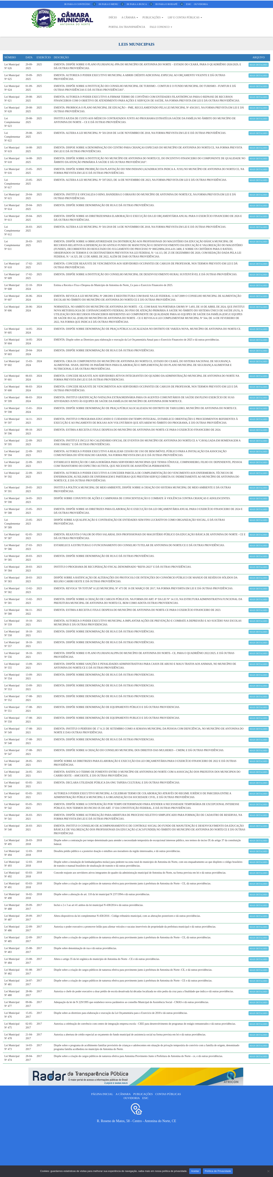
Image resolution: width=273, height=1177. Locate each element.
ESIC (145, 1098)
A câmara (123, 1094)
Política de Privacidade (218, 1171)
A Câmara (130, 17)
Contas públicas (168, 1094)
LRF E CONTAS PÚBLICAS (185, 17)
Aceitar (195, 1171)
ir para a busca (140, 4)
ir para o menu (111, 4)
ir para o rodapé (169, 4)
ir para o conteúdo (80, 4)
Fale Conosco (161, 27)
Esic (188, 4)
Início (113, 17)
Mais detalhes (259, 64)
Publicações (153, 17)
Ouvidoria (201, 4)
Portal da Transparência (127, 27)
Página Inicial (102, 1094)
